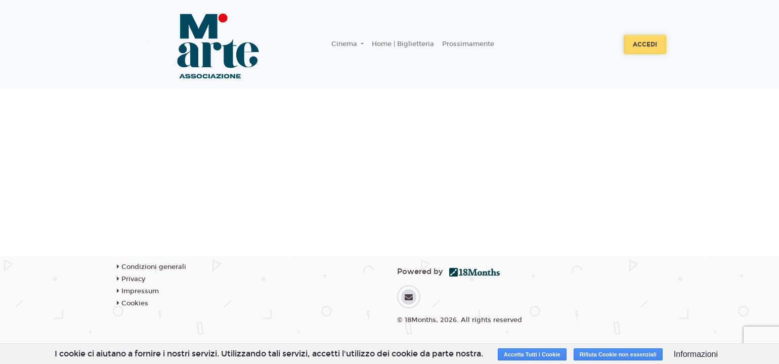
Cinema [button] (345, 44)
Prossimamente (468, 44)
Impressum (138, 291)
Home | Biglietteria (403, 44)
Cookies (132, 303)
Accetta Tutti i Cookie (532, 354)
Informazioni (696, 354)
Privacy (131, 279)
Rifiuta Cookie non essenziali (618, 354)
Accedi (645, 44)
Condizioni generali (151, 267)
